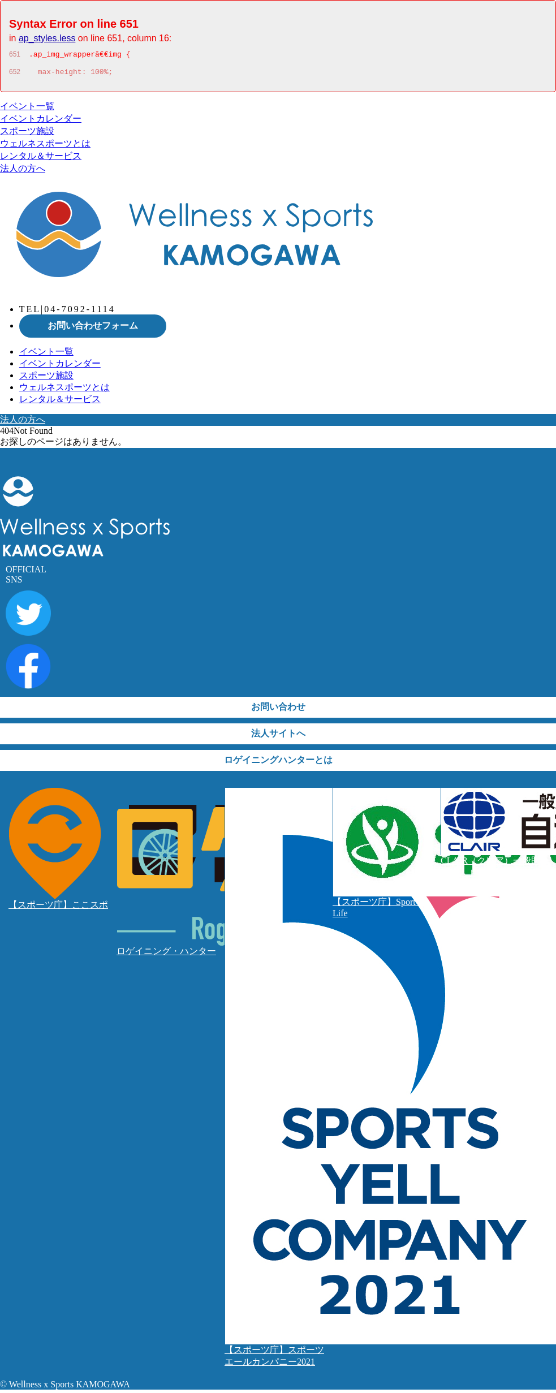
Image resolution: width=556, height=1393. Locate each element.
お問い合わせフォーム (93, 329)
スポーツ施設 (27, 134)
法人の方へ (22, 171)
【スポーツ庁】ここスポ (58, 908)
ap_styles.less (47, 38)
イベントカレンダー (40, 122)
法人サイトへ (278, 736)
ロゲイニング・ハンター (166, 954)
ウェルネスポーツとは (45, 147)
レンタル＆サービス (40, 159)
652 (14, 75)
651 (14, 56)
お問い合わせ (278, 710)
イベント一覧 (27, 109)
